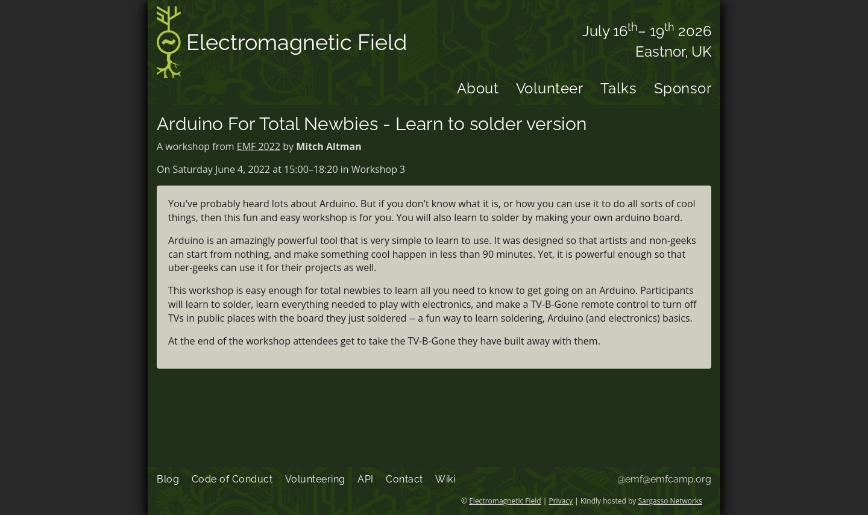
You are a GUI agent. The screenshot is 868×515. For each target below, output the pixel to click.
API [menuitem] (365, 479)
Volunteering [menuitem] (315, 479)
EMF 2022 (258, 146)
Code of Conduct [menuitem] (232, 479)
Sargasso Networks (670, 501)
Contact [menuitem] (404, 479)
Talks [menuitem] (618, 88)
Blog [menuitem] (168, 479)
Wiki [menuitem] (445, 479)
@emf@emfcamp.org (664, 479)
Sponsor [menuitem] (683, 88)
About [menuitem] (478, 88)
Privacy (561, 501)
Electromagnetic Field (282, 44)
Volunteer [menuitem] (549, 88)
